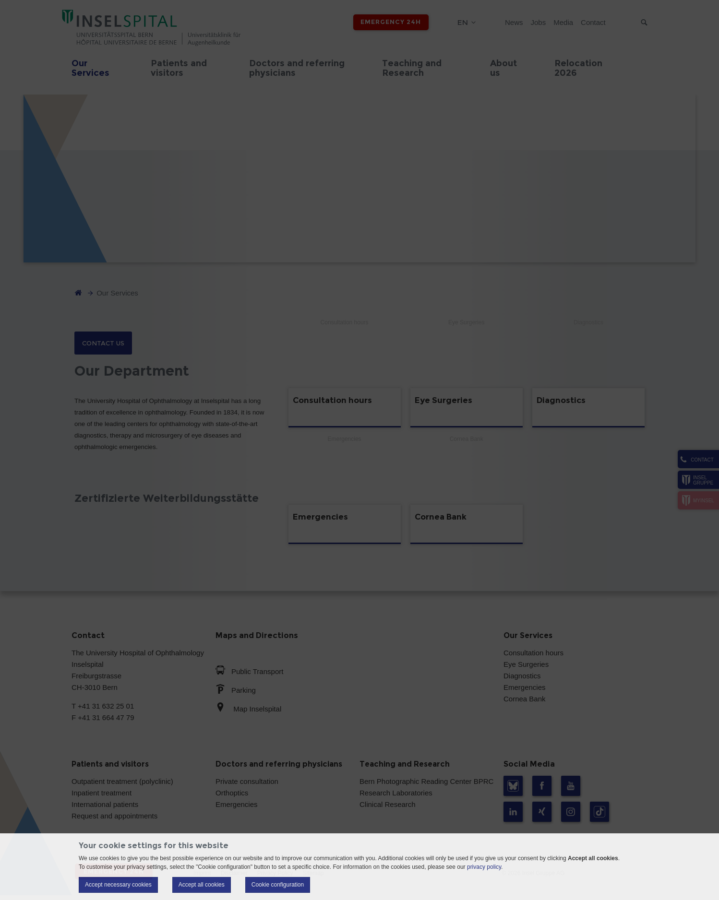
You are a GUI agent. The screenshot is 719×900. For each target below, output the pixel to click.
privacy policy (484, 867)
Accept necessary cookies (118, 884)
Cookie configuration (278, 884)
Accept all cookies (202, 884)
